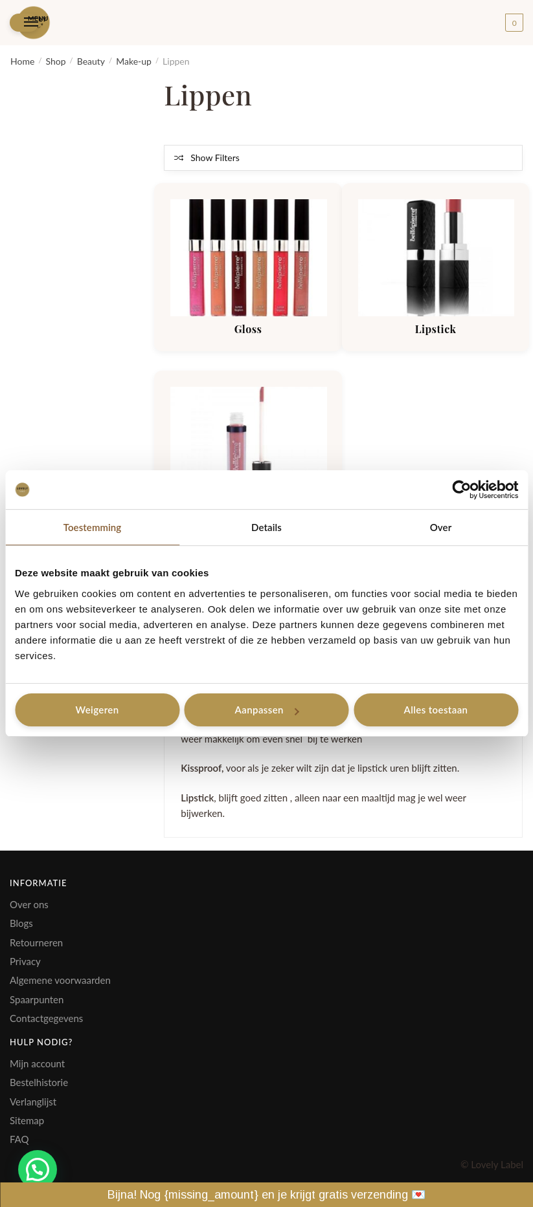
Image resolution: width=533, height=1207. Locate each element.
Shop (55, 61)
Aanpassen (267, 709)
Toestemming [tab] (92, 527)
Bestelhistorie (39, 1082)
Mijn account (37, 1063)
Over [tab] (441, 527)
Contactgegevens (46, 1018)
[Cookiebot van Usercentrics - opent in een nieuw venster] (461, 489)
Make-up (134, 61)
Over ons (29, 904)
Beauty (91, 61)
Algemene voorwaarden (60, 980)
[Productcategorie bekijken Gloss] (248, 257)
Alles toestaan (436, 709)
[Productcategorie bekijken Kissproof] (248, 445)
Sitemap (27, 1120)
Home (22, 61)
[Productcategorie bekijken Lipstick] (436, 257)
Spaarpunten (36, 999)
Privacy (25, 961)
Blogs (21, 923)
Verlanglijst (33, 1101)
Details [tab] (266, 527)
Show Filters (214, 157)
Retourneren (36, 942)
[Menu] (24, 23)
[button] (37, 1169)
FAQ (19, 1139)
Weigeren (97, 709)
